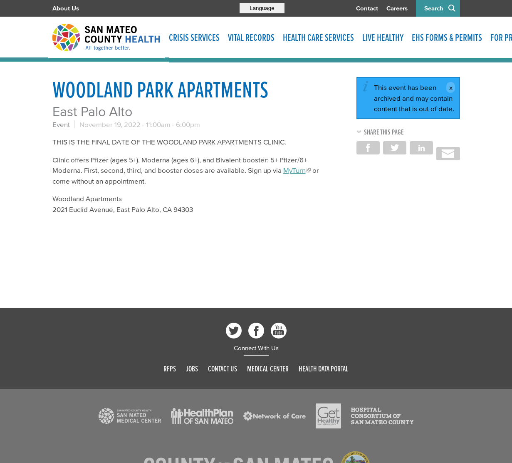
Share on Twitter (394, 147)
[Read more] (130, 416)
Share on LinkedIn (421, 147)
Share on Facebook (368, 147)
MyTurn (294, 170)
